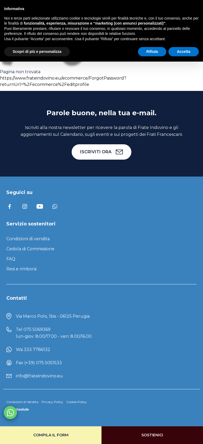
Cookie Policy (76, 402)
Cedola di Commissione (30, 248)
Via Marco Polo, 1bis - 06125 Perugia (53, 316)
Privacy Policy (52, 402)
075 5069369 (37, 329)
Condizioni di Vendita (22, 402)
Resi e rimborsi (21, 268)
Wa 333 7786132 (33, 349)
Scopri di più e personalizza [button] (37, 51)
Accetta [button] (183, 51)
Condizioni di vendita (28, 238)
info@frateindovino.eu (39, 375)
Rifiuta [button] (152, 51)
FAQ (10, 258)
